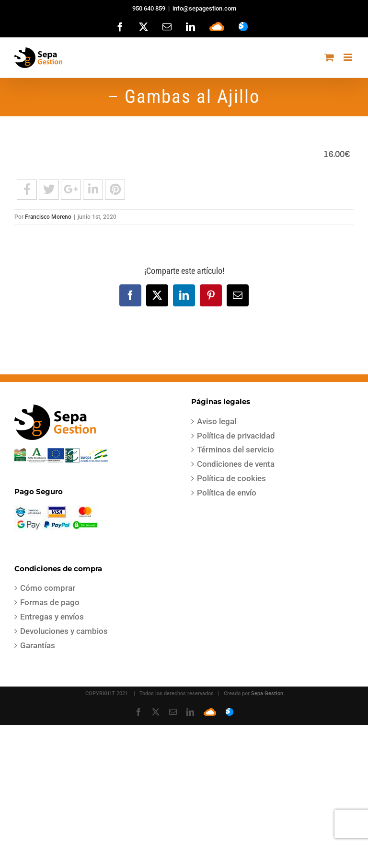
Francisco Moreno (48, 217)
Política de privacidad (236, 435)
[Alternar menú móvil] (349, 57)
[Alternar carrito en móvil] (329, 57)
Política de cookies (231, 478)
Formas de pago (50, 602)
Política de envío (226, 492)
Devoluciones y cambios (64, 631)
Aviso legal (216, 421)
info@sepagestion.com (204, 8)
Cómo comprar (47, 588)
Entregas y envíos (52, 616)
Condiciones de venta (236, 464)
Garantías (37, 645)
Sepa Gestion (267, 693)
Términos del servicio (235, 449)
